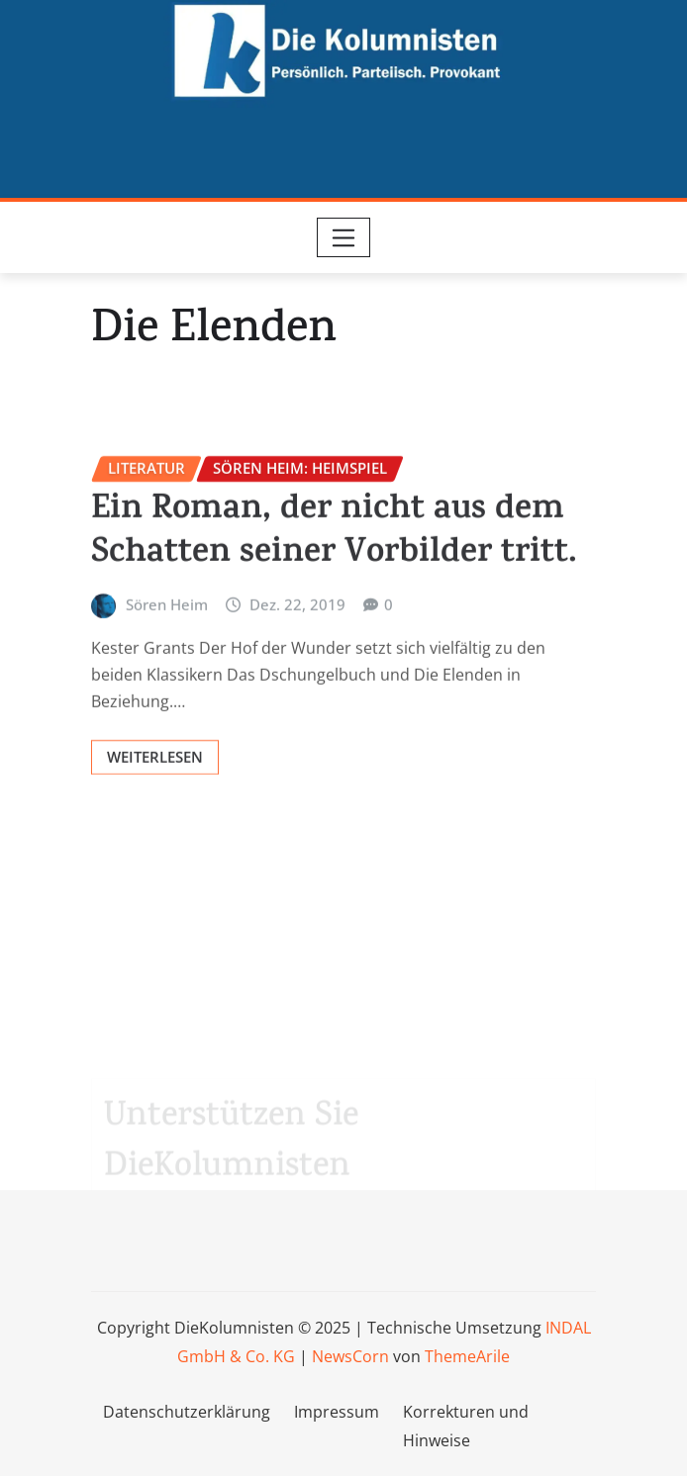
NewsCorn (350, 1356)
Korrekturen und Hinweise (466, 1426)
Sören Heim (167, 649)
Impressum (336, 1412)
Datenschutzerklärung (186, 1412)
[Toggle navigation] (344, 237)
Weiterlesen (155, 800)
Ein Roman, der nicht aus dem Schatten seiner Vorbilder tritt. (334, 578)
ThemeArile (467, 1356)
